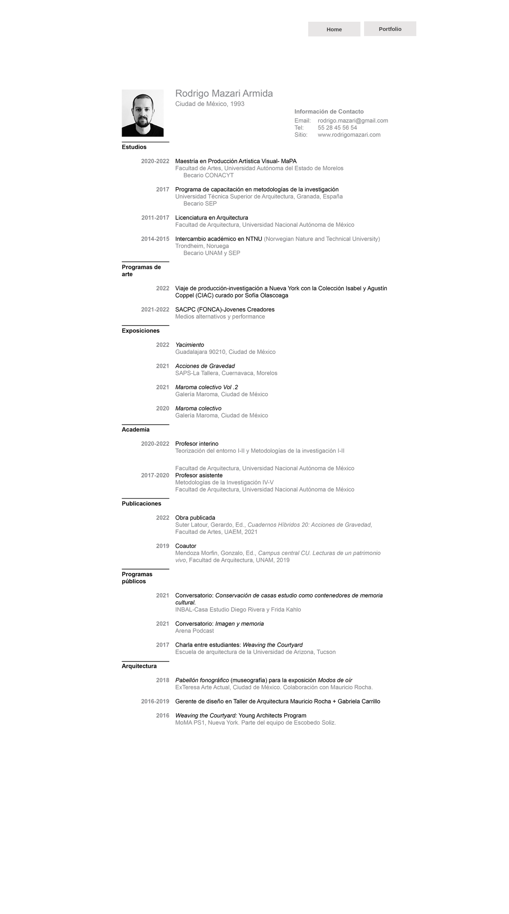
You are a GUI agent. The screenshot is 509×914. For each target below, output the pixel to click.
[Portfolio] (390, 28)
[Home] (334, 29)
